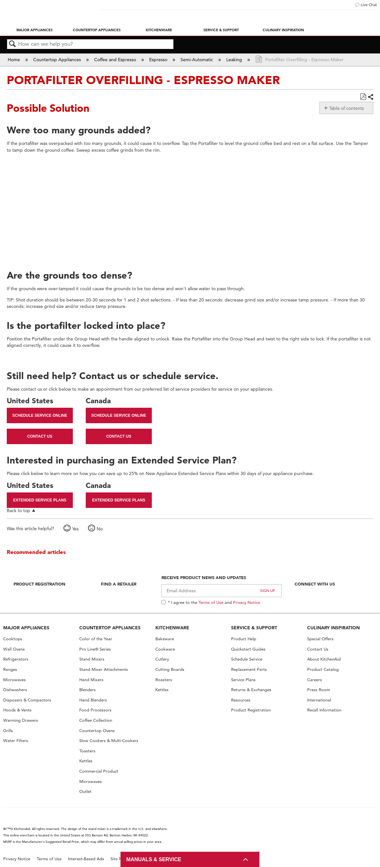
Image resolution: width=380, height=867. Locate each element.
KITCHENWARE (172, 628)
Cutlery (162, 659)
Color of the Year (95, 638)
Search (12, 44)
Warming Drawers (20, 720)
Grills (8, 730)
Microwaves (14, 679)
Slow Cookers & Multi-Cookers (108, 740)
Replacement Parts (249, 669)
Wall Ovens (14, 649)
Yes (75, 529)
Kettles (86, 760)
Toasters (87, 750)
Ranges (10, 669)
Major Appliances (34, 30)
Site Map (119, 858)
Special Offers (320, 638)
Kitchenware (159, 30)
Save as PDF (363, 96)
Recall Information (324, 710)
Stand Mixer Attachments (103, 669)
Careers (314, 679)
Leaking (234, 59)
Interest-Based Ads (86, 858)
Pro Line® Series (95, 649)
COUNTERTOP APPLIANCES (110, 628)
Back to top (18, 510)
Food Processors (95, 710)
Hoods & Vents (17, 710)
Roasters (163, 679)
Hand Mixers (91, 679)
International (319, 700)
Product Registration (39, 583)
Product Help (243, 638)
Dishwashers (15, 689)
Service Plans (243, 679)
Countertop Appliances (97, 30)
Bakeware (164, 638)
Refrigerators (15, 659)
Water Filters (15, 740)
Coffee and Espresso (115, 59)
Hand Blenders (93, 700)
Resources (240, 700)
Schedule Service (246, 659)
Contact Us (39, 436)
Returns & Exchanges (251, 689)
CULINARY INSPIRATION (333, 628)
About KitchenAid (324, 659)
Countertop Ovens (97, 730)
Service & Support (221, 30)
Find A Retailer (118, 583)
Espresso (159, 59)
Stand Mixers (91, 659)
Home (14, 59)
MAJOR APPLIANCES (26, 628)
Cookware (165, 649)
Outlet (85, 791)
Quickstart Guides (248, 649)
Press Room (318, 689)
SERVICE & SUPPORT (254, 628)
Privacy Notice (246, 602)
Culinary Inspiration (283, 30)
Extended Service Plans (39, 500)
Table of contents (346, 108)
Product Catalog (323, 669)
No (100, 529)
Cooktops (12, 638)
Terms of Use (211, 602)
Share (370, 97)
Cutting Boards (169, 669)
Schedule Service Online (39, 415)
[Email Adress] (221, 590)
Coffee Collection (95, 720)
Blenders (87, 689)
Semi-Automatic (197, 59)
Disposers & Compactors (27, 700)
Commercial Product (98, 771)
